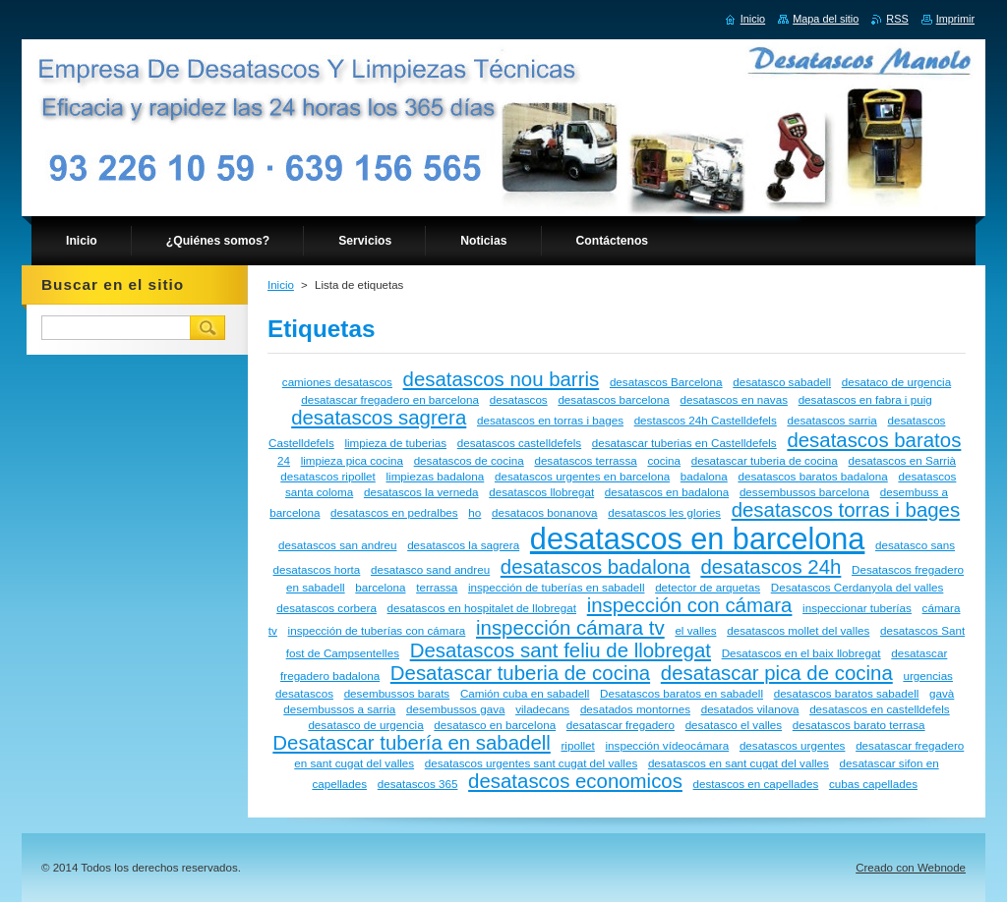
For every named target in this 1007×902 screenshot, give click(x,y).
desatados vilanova (750, 709)
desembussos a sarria (339, 709)
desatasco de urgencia (365, 724)
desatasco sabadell (782, 381)
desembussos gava (455, 709)
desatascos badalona (595, 567)
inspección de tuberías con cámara (377, 630)
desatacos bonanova (545, 512)
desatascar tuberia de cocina (764, 460)
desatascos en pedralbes (394, 512)
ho (474, 512)
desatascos (519, 399)
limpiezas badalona (434, 476)
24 (283, 460)
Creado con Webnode (911, 868)
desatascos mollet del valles (798, 630)
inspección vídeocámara (668, 745)
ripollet (577, 745)
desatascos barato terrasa (859, 724)
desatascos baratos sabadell (846, 693)
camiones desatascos (337, 381)
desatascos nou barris (501, 379)
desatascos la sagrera (463, 544)
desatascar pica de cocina (777, 673)
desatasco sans (915, 544)
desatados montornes (635, 709)
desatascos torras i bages (846, 510)
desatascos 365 (418, 783)
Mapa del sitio (826, 19)
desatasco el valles (734, 724)
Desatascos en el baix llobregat (801, 653)
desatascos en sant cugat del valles (738, 763)
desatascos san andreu (337, 544)
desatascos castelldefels (519, 442)
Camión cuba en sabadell (525, 693)
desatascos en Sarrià (902, 460)
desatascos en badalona (667, 491)
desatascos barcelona (613, 399)
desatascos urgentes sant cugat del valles (531, 763)
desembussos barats (397, 693)
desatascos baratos (874, 440)
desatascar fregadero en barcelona (390, 399)
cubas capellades (873, 783)
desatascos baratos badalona (812, 476)
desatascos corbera (326, 607)
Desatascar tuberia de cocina (520, 673)
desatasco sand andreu (430, 569)
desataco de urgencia (896, 381)
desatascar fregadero (620, 724)
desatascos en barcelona (697, 538)
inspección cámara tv (570, 628)
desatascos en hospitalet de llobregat (481, 607)
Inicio (280, 285)
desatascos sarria (831, 420)
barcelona (380, 587)
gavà (941, 693)
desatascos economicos (575, 781)
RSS (897, 19)
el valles (695, 630)
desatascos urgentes (793, 745)
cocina (664, 460)
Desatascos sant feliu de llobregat (560, 650)
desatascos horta (317, 569)
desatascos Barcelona (666, 381)
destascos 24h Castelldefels (705, 420)
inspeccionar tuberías (857, 607)
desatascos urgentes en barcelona (582, 476)
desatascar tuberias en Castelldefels (684, 442)
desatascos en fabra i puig (865, 399)
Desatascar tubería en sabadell (411, 743)
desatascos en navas (734, 399)
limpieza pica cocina (352, 460)
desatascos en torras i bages (550, 420)
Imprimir (955, 19)
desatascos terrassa (585, 460)
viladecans (542, 709)
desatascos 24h (770, 567)
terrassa (436, 587)
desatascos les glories (664, 512)
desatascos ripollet (328, 476)
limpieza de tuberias (395, 442)
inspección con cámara (690, 605)
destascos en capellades (756, 783)
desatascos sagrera (378, 417)
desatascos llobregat (541, 491)
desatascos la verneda (421, 491)
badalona (704, 476)
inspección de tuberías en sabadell (556, 587)
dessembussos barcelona (804, 491)
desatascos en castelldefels (879, 709)
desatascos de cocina (469, 460)
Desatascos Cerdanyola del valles (857, 587)
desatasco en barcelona (495, 724)
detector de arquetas (707, 587)
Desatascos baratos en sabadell (681, 693)
